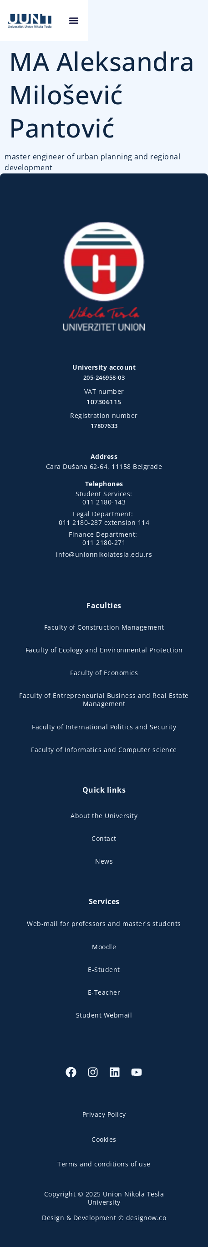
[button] (193, 20)
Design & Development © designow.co (104, 1217)
